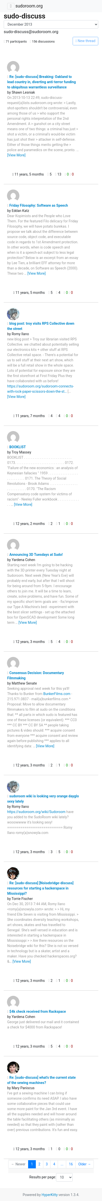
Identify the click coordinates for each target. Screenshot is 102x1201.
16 (71, 1164)
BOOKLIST (16, 447)
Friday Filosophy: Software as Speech (37, 205)
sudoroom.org (29, 5)
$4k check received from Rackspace (36, 1011)
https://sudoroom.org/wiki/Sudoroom (36, 812)
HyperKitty (50, 1195)
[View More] (16, 155)
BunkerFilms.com (56, 694)
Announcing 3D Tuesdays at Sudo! (35, 555)
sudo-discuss (25, 16)
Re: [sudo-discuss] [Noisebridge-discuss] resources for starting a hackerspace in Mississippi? (40, 888)
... (62, 1164)
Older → (84, 1164)
